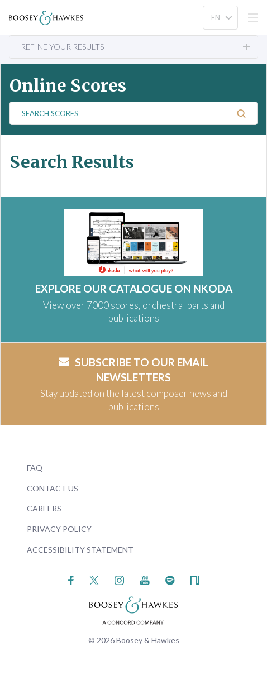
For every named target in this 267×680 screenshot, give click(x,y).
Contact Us (52, 488)
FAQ (34, 467)
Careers (44, 508)
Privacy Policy (59, 529)
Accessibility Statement (80, 549)
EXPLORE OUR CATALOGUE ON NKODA (133, 288)
